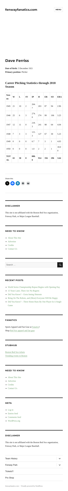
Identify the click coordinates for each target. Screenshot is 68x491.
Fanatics (35, 327)
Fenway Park (11, 465)
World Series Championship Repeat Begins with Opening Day (34, 287)
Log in (10, 410)
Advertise (12, 241)
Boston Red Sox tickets (15, 352)
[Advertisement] (34, 39)
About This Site (14, 238)
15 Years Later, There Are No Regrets (23, 291)
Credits (11, 245)
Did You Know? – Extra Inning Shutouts (25, 294)
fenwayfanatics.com (21, 9)
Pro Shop (9, 478)
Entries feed (13, 413)
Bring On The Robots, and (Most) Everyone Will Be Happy (33, 298)
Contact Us (12, 249)
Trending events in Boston (16, 356)
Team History (11, 458)
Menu (58, 9)
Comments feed (14, 417)
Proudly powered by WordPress (32, 486)
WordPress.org (14, 421)
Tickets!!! (9, 471)
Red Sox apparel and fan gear (22, 330)
